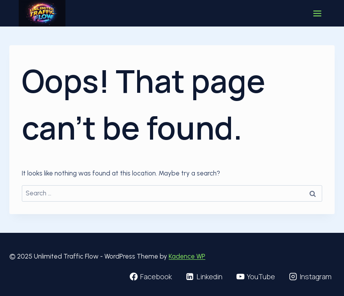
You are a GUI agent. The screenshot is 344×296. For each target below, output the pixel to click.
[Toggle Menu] (317, 13)
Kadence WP (187, 256)
